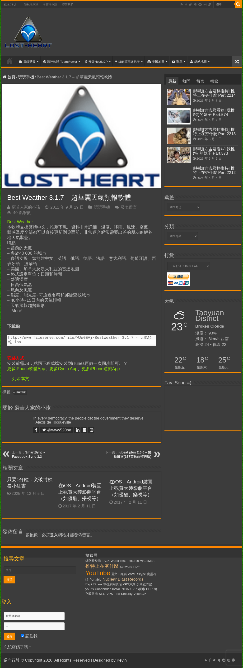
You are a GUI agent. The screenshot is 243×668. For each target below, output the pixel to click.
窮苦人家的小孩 (26, 207)
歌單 (177, 61)
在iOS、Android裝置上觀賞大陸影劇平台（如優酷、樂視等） (80, 492)
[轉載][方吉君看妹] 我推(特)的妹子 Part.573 (214, 151)
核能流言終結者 (127, 61)
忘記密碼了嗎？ (18, 647)
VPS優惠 (138, 589)
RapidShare (93, 584)
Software (126, 566)
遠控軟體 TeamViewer (60, 61)
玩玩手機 (26, 77)
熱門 (186, 81)
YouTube (97, 573)
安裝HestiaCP (96, 61)
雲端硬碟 (27, 61)
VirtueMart (147, 561)
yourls (89, 589)
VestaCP (140, 594)
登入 (54, 535)
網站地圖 (198, 61)
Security (126, 594)
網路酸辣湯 (93, 561)
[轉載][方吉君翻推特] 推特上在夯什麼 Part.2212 (214, 170)
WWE (132, 574)
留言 (200, 81)
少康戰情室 (144, 584)
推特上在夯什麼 (102, 566)
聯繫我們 (67, 4)
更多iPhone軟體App (26, 368)
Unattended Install (107, 589)
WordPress (118, 561)
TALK (105, 561)
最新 (172, 81)
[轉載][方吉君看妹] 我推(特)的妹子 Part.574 (214, 112)
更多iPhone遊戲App (101, 368)
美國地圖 (155, 61)
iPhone (21, 392)
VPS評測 (129, 584)
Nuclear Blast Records (123, 579)
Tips (117, 594)
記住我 (29, 636)
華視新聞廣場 (112, 584)
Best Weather (20, 221)
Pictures (133, 561)
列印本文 (20, 378)
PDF (136, 566)
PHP (149, 589)
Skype (141, 574)
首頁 (10, 61)
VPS (110, 594)
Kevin (122, 660)
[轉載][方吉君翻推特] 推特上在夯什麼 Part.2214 (214, 93)
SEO (102, 594)
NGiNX (126, 589)
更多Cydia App (63, 368)
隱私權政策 (31, 4)
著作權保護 (50, 4)
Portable (95, 579)
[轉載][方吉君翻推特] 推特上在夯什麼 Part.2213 (214, 131)
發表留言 (129, 207)
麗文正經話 (119, 574)
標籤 (214, 81)
